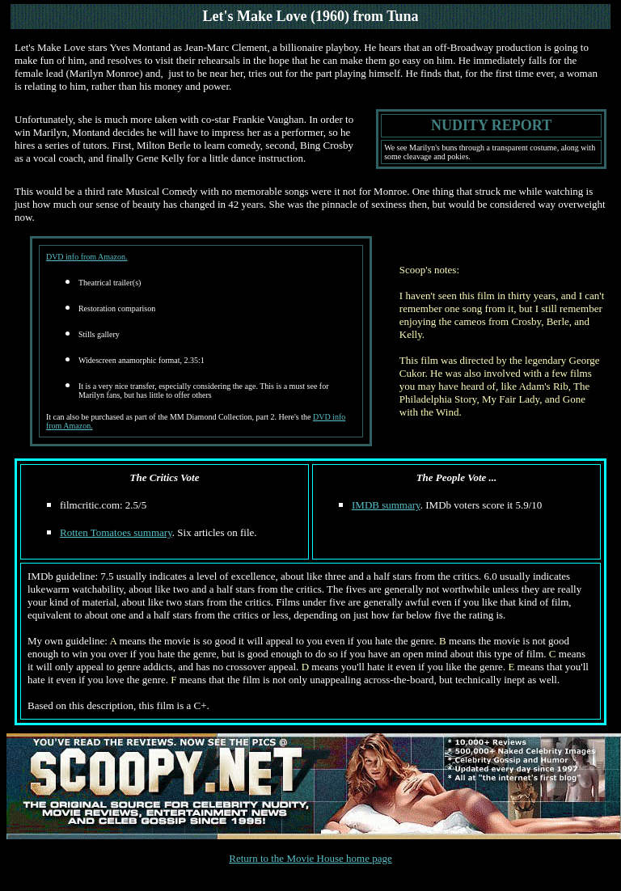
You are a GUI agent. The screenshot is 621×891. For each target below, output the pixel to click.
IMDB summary (386, 505)
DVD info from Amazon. (87, 256)
